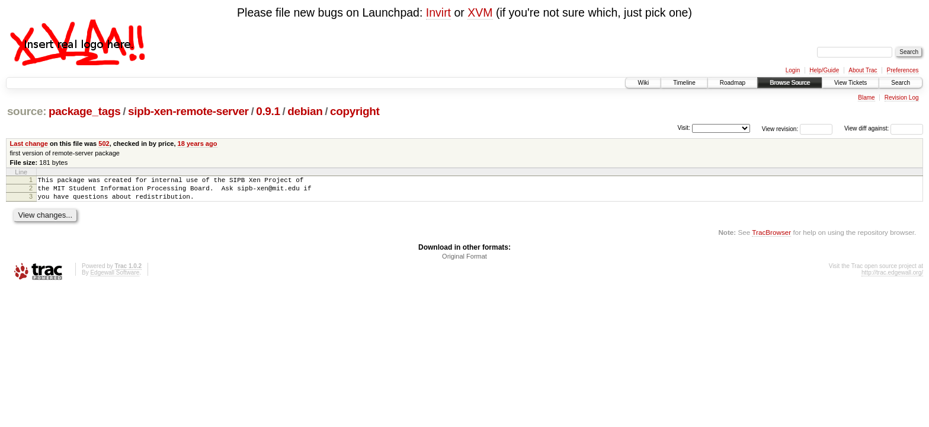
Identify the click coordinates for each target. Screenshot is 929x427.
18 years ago (197, 143)
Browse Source (790, 82)
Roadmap (732, 82)
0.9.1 (268, 111)
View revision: (780, 128)
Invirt (438, 12)
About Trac (862, 70)
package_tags (85, 111)
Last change (29, 143)
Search (900, 82)
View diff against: (883, 128)
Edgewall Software (114, 278)
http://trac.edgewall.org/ (892, 278)
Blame (866, 97)
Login (793, 70)
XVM (479, 12)
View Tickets (850, 82)
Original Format (464, 261)
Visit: (683, 128)
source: (26, 111)
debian (304, 111)
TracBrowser (771, 237)
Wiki (643, 82)
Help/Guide (824, 70)
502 (103, 143)
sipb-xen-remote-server (188, 111)
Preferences (903, 70)
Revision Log (902, 97)
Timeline (684, 82)
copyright (354, 111)
